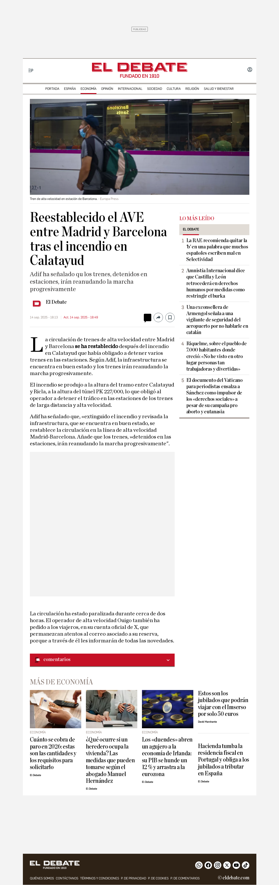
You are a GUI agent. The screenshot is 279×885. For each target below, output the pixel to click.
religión (192, 89)
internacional (130, 89)
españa (70, 89)
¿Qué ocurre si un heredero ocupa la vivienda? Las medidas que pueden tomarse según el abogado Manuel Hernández (110, 760)
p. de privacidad (133, 879)
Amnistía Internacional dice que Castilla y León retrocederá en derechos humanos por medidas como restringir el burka (215, 283)
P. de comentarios (185, 879)
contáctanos (67, 879)
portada (52, 89)
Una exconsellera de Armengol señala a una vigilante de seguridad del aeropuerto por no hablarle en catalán (217, 319)
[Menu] (31, 71)
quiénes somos (42, 879)
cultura (174, 89)
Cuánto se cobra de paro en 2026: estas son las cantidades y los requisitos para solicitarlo (53, 753)
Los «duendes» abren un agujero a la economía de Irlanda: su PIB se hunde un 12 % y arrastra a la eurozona (167, 756)
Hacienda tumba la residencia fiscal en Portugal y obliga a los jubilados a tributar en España (223, 760)
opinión (107, 89)
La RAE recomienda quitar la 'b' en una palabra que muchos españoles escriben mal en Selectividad (217, 250)
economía (88, 89)
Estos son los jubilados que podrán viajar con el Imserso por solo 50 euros (223, 703)
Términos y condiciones (99, 879)
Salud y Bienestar (219, 89)
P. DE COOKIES (158, 879)
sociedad (154, 89)
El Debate (56, 302)
